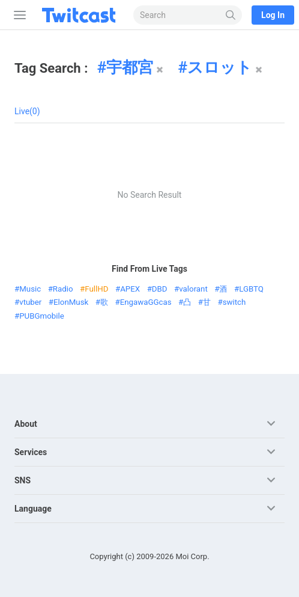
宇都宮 (129, 67)
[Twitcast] (81, 15)
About (25, 424)
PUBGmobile (41, 315)
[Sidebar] (17, 15)
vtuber (30, 302)
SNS (22, 480)
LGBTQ (251, 288)
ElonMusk (70, 302)
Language (33, 508)
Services (30, 452)
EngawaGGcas (146, 302)
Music (30, 288)
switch (234, 302)
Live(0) (27, 111)
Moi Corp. (192, 556)
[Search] (231, 15)
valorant (193, 288)
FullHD (96, 288)
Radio (63, 288)
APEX (130, 288)
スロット (219, 67)
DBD (160, 288)
